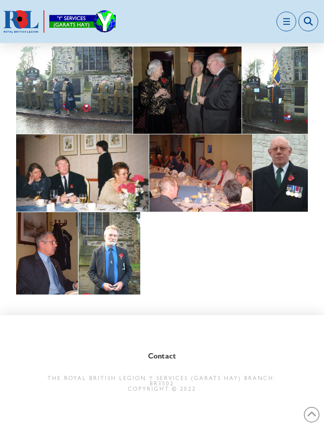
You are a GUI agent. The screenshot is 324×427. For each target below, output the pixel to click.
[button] (286, 21)
